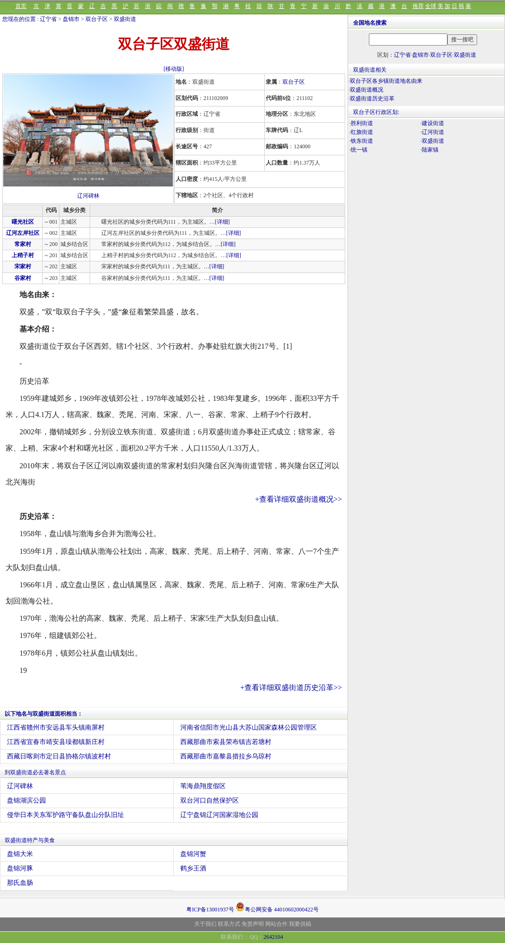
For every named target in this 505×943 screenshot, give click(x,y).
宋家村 (22, 266)
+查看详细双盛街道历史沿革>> (291, 687)
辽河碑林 (88, 196)
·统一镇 (358, 149)
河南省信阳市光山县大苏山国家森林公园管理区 (248, 727)
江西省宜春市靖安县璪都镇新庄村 (56, 741)
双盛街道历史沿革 (372, 98)
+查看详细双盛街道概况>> (298, 499)
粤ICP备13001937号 (210, 909)
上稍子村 (23, 255)
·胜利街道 (361, 123)
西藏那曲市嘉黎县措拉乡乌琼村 (225, 756)
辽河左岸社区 (22, 233)
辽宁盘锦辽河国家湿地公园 (219, 814)
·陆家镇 (429, 149)
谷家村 (22, 278)
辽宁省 (48, 19)
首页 (20, 6)
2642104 (273, 937)
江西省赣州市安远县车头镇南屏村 (56, 727)
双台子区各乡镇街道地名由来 (386, 81)
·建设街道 (432, 123)
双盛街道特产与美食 (30, 840)
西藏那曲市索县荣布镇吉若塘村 (225, 741)
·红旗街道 (361, 132)
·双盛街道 (432, 141)
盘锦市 (71, 19)
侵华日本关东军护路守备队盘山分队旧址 (65, 814)
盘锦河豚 (20, 868)
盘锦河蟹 (193, 853)
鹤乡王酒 (193, 868)
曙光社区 (23, 222)
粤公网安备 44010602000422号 (277, 906)
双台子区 (96, 19)
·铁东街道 (361, 141)
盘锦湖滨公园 (26, 800)
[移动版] (174, 69)
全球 (430, 6)
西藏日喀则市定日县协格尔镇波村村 (59, 756)
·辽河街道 (432, 132)
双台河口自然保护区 (209, 800)
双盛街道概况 (366, 89)
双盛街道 (125, 19)
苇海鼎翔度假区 (203, 786)
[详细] (222, 222)
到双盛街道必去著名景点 (35, 772)
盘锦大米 (20, 853)
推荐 (418, 6)
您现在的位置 (19, 19)
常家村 (22, 244)
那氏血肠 (20, 882)
